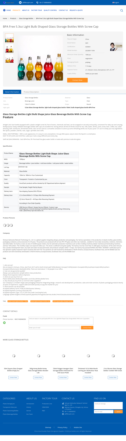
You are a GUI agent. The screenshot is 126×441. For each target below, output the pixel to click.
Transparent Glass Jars (10, 407)
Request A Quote (76, 10)
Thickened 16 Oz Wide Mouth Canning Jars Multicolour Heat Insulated (88, 371)
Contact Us (63, 10)
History (28, 407)
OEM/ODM (45, 407)
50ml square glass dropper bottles (63, 301)
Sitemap (48, 427)
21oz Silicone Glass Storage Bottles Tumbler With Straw (113, 370)
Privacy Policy (62, 427)
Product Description (31, 92)
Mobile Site (78, 427)
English (116, 2)
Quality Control (50, 10)
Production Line (47, 404)
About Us (25, 10)
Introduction (30, 404)
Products (16, 10)
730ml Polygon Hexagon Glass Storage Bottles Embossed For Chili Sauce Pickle (63, 371)
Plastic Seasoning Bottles (10, 411)
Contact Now (77, 80)
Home (7, 10)
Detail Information (12, 92)
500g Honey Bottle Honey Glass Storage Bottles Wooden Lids (38, 371)
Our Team (29, 414)
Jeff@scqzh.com (28, 2)
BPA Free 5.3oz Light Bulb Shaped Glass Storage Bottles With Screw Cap (60, 18)
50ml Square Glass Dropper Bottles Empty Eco (13, 370)
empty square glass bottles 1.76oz (18, 301)
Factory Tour (36, 10)
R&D (43, 411)
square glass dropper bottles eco (40, 301)
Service (28, 411)
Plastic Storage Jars (9, 404)
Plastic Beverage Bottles (10, 414)
